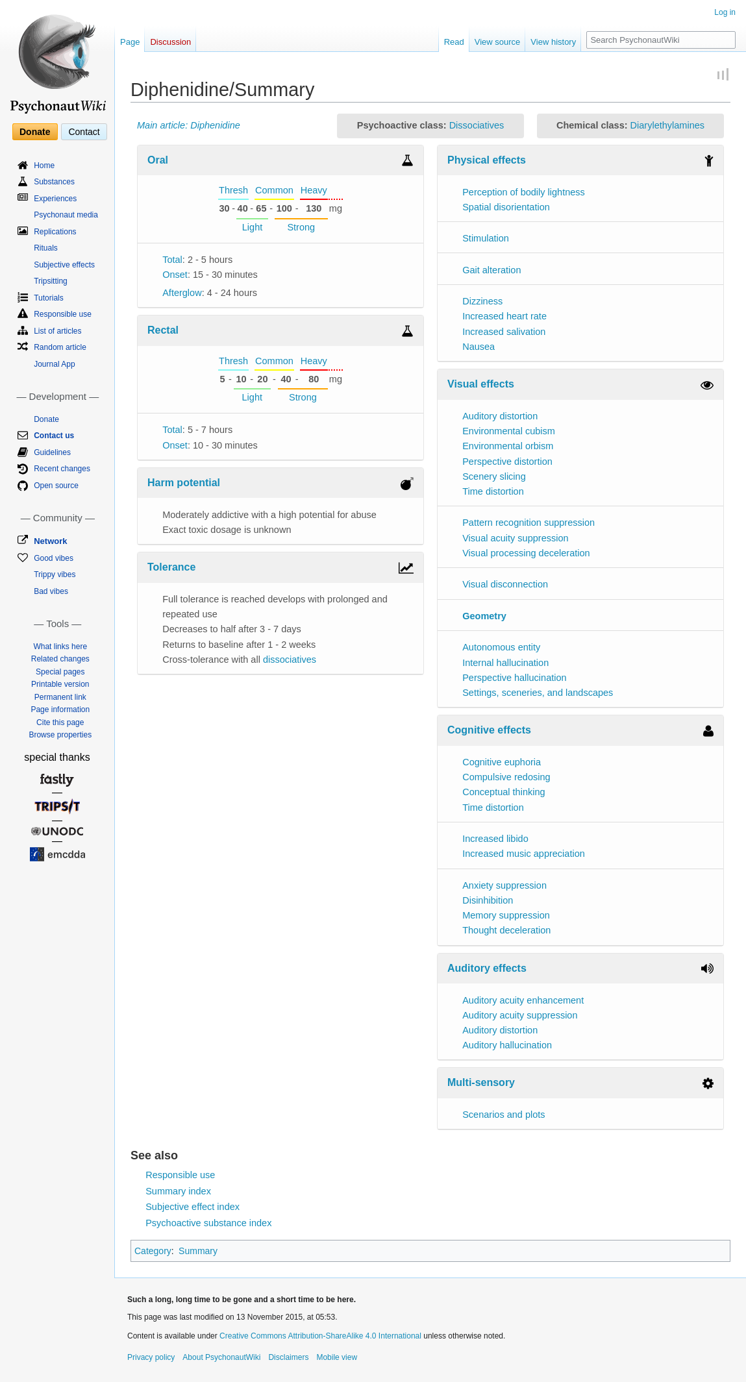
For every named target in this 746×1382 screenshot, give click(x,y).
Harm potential (183, 482)
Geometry (484, 616)
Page (130, 42)
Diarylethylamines (667, 125)
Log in (725, 12)
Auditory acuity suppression (519, 1015)
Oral (157, 160)
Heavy (314, 190)
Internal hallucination (505, 663)
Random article (60, 347)
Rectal (163, 330)
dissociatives (289, 659)
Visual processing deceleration (526, 553)
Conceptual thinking (503, 792)
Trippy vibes (54, 574)
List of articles (57, 331)
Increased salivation (503, 332)
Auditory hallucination (507, 1045)
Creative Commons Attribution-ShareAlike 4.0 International (320, 1335)
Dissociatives (476, 125)
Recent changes (62, 468)
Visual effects (480, 383)
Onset (175, 274)
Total (172, 259)
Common (274, 190)
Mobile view (336, 1357)
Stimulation (485, 238)
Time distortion (493, 491)
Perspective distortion (507, 461)
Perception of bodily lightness (523, 192)
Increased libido (495, 838)
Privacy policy (151, 1357)
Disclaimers (288, 1357)
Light (252, 227)
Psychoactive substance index (208, 1223)
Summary (198, 1251)
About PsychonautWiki (221, 1357)
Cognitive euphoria (501, 762)
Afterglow (181, 293)
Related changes (60, 658)
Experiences (55, 198)
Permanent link (60, 697)
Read (454, 42)
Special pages (60, 671)
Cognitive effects (489, 729)
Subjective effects (64, 264)
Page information (60, 709)
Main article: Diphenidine (188, 125)
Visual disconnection (505, 584)
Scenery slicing (494, 476)
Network (50, 541)
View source (498, 42)
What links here (60, 646)
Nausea (478, 346)
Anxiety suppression (504, 885)
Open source (56, 485)
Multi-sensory (481, 1082)
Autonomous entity (501, 647)
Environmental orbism (507, 446)
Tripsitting (51, 281)
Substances (54, 181)
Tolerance (171, 567)
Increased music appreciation (523, 853)
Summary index (178, 1191)
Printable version (60, 684)
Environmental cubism (508, 431)
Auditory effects (487, 968)
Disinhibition (487, 900)
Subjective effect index (192, 1207)
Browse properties (60, 734)
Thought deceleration (506, 930)
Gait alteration (491, 270)
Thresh (233, 190)
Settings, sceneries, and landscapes (537, 692)
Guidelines (52, 452)
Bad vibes (51, 591)
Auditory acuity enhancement (523, 1000)
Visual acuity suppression (515, 538)
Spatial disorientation (506, 207)
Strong (301, 227)
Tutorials (49, 297)
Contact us (54, 435)
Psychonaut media (66, 214)
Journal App (54, 364)
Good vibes (53, 558)
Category (152, 1251)
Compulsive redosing (506, 777)
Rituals (46, 248)
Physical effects (486, 160)
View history (553, 42)
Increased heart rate (504, 316)
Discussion (170, 42)
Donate (34, 132)
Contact (83, 132)
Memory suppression (506, 915)
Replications (55, 231)
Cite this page (60, 722)
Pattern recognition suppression (528, 522)
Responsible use (180, 1175)
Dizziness (482, 301)
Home (44, 165)
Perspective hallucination (514, 677)
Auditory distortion (500, 416)
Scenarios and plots (503, 1114)
